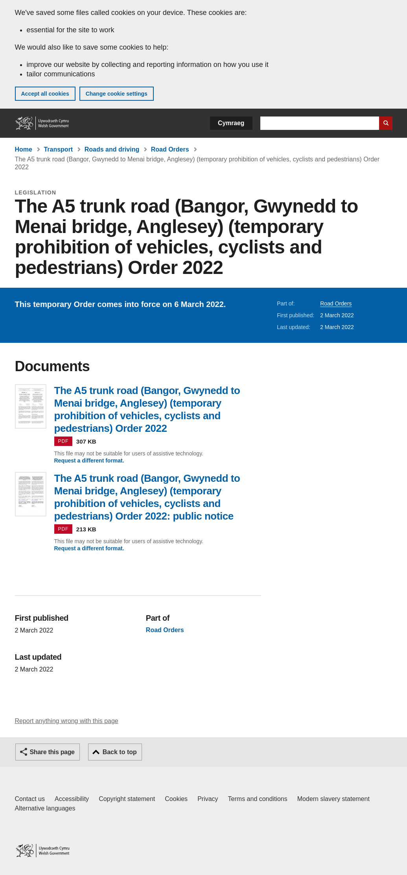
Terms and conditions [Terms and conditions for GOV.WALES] (257, 798)
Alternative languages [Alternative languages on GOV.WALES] (45, 808)
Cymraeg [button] (231, 123)
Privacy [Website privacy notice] (207, 798)
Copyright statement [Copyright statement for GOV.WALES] (127, 798)
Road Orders (170, 149)
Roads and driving (112, 149)
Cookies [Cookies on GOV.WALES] (176, 798)
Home (23, 149)
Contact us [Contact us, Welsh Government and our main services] (30, 798)
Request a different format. (89, 460)
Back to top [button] (120, 752)
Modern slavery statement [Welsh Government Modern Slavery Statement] (333, 798)
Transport (58, 149)
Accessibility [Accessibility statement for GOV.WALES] (72, 798)
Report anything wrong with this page (66, 721)
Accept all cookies (45, 94)
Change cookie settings (116, 94)
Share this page (52, 752)
